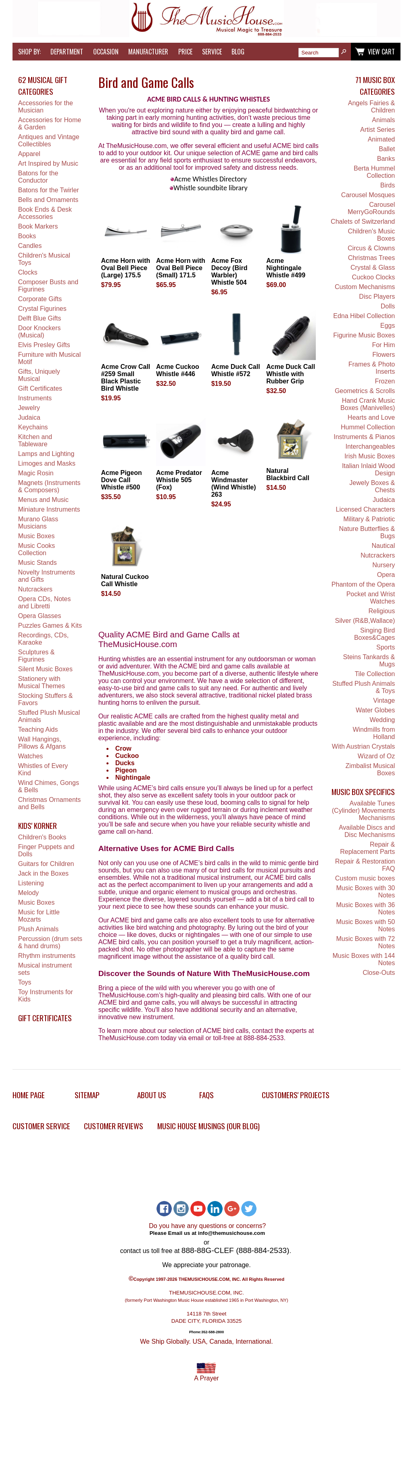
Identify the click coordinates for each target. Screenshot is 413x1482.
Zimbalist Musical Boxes (370, 769)
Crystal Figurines (42, 308)
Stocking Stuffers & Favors (45, 699)
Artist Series (377, 129)
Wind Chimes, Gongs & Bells (48, 786)
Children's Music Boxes (371, 235)
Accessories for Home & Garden (49, 124)
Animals (383, 120)
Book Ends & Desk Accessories (45, 213)
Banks (386, 158)
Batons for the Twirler (48, 190)
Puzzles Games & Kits (50, 625)
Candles (30, 245)
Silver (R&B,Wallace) (365, 620)
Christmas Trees (371, 257)
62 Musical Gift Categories (42, 85)
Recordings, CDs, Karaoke (43, 639)
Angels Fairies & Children (371, 107)
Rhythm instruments (46, 955)
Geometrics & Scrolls (365, 390)
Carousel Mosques (368, 194)
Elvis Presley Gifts (44, 344)
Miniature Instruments (49, 509)
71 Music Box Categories (375, 85)
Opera (386, 574)
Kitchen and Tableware (35, 440)
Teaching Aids (38, 729)
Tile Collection (375, 673)
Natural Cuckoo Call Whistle (124, 580)
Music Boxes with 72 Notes (365, 942)
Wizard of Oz (376, 756)
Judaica (29, 417)
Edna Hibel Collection (364, 315)
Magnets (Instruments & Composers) (49, 486)
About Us (151, 1095)
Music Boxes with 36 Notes (365, 908)
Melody (28, 892)
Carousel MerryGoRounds (371, 208)
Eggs (387, 325)
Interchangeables (370, 446)
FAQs (206, 1095)
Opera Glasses (39, 615)
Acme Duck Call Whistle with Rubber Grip (290, 374)
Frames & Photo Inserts (371, 368)
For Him (383, 344)
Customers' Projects (296, 1095)
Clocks (28, 272)
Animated (381, 139)
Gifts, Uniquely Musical (39, 375)
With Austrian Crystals (363, 746)
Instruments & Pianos (364, 436)
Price (185, 51)
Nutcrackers (35, 589)
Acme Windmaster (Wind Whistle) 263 (233, 483)
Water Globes (375, 710)
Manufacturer (148, 51)
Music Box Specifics (363, 791)
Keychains (33, 427)
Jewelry (29, 407)
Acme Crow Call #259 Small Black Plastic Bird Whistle (125, 377)
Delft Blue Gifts (39, 318)
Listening (31, 883)
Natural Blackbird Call (287, 474)
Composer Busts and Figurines (48, 286)
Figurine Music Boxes (364, 335)
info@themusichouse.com (231, 1233)
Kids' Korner (37, 825)
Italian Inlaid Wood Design (368, 469)
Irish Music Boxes (369, 456)
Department (66, 51)
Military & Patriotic (369, 519)
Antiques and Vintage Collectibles (48, 140)
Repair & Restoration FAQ (365, 865)
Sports (385, 647)
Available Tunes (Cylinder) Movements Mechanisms (363, 810)
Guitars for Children (46, 863)
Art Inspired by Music (48, 163)
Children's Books (42, 837)
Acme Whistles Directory (208, 179)
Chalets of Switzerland (363, 221)
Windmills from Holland (374, 733)
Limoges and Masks (46, 463)
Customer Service (41, 1126)
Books (27, 236)
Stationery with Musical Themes (41, 682)
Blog (238, 51)
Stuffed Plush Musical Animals (49, 716)
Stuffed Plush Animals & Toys (363, 687)
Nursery (383, 565)
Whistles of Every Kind (43, 769)
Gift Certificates (40, 388)
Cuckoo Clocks (373, 277)
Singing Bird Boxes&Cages (374, 634)
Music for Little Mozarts (39, 916)
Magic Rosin (36, 473)
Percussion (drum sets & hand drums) (50, 942)
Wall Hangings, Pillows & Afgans (42, 743)
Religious (381, 611)
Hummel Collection (368, 427)
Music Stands (37, 562)
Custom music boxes (365, 878)
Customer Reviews (113, 1126)
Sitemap (87, 1095)
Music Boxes (36, 536)
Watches (30, 756)
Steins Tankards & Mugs (369, 661)
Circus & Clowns (371, 248)
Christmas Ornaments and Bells (49, 803)
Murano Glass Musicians (38, 523)
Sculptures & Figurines (36, 656)
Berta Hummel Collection (374, 172)
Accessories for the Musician (45, 107)
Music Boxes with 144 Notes (364, 959)
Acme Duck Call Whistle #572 (235, 370)
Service (212, 51)
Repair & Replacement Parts (367, 848)
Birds (387, 185)
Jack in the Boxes (43, 873)
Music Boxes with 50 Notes (365, 925)
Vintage (384, 700)
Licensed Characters (365, 509)
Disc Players (377, 296)
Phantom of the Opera (363, 584)
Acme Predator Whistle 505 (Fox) (179, 480)
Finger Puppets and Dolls (46, 850)
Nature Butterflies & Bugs (367, 532)
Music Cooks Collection (36, 549)
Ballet (387, 149)
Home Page (29, 1095)
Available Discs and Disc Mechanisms (367, 831)
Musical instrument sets (45, 969)
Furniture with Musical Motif (49, 358)
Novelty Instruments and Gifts (46, 576)
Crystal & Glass (372, 267)
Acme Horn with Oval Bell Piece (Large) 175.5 (125, 268)
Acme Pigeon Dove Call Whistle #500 (121, 480)
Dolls (388, 306)
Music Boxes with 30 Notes (365, 892)
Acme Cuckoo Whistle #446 (177, 370)
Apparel (29, 153)
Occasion (106, 51)
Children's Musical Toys (44, 259)
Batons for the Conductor (38, 177)
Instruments (35, 398)
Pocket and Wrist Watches (370, 598)
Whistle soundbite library (208, 187)
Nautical (383, 545)
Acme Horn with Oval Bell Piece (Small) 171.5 (180, 268)
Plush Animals (38, 929)
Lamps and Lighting (46, 453)
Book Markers (38, 226)
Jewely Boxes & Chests (372, 486)
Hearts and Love (371, 417)
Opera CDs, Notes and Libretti (44, 602)
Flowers (383, 354)
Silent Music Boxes (45, 669)
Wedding (382, 719)
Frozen (385, 381)
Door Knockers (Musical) (39, 332)
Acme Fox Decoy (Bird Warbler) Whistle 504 (229, 271)
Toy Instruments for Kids (45, 996)
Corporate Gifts (40, 299)
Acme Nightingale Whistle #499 (285, 268)
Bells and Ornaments (48, 199)
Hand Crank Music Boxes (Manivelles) (367, 404)
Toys (24, 982)
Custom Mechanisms (365, 286)
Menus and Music (43, 499)
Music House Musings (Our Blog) (208, 1126)
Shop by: (29, 51)
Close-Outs (379, 972)
